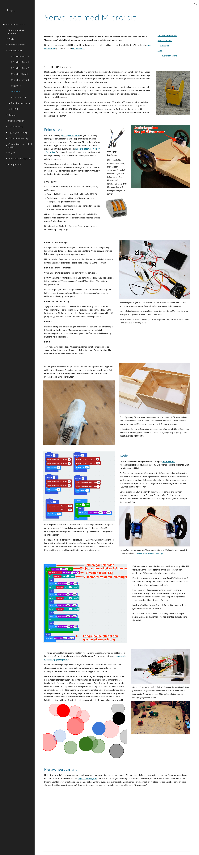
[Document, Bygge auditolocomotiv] (117, 823)
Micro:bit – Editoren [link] (20, 56)
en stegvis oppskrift (71, 135)
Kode (160, 50)
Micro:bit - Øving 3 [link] (19, 74)
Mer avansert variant (167, 56)
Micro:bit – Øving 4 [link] (20, 79)
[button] (195, 4)
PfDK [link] (11, 38)
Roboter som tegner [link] (20, 103)
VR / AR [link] (11, 152)
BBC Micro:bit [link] (15, 50)
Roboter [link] (12, 115)
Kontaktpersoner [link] (14, 164)
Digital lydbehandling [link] (17, 132)
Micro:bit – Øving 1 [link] (20, 62)
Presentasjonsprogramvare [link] (20, 158)
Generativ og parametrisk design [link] (20, 145)
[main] (117, 17)
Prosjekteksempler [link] (17, 44)
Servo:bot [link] (16, 91)
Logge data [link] (16, 85)
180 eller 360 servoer (167, 35)
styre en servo (78, 48)
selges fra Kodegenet (87, 778)
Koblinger (164, 45)
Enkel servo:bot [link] (18, 97)
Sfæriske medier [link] (16, 120)
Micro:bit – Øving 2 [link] (20, 68)
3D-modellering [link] (15, 126)
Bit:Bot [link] (14, 109)
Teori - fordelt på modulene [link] (16, 31)
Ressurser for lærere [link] (15, 24)
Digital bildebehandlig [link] (18, 138)
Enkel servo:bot (165, 40)
